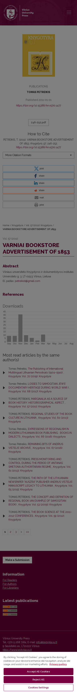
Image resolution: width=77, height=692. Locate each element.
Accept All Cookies (38, 671)
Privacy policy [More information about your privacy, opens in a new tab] (58, 664)
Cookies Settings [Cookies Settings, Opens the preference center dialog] (38, 687)
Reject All (38, 679)
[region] (38, 671)
